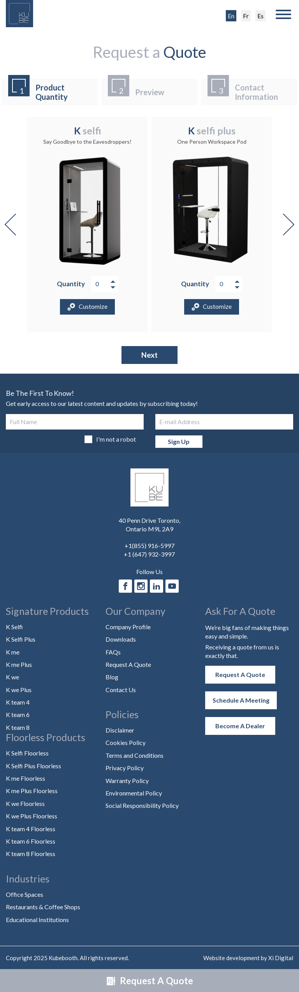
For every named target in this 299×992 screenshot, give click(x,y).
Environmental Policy (134, 793)
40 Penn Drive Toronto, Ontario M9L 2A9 (149, 525)
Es (260, 15)
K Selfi (14, 626)
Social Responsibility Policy (142, 805)
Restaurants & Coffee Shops (43, 906)
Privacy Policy (125, 767)
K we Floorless (25, 803)
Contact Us (121, 689)
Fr (246, 15)
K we (12, 676)
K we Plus (19, 689)
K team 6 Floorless (30, 841)
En (231, 15)
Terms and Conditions (135, 755)
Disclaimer (120, 730)
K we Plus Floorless (31, 816)
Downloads (121, 639)
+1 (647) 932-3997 (149, 554)
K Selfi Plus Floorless (33, 765)
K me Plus (19, 664)
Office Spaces (24, 894)
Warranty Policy (127, 780)
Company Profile (128, 626)
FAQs (113, 652)
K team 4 (18, 702)
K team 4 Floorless (30, 828)
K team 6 (18, 714)
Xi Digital (280, 957)
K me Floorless (25, 778)
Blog (112, 676)
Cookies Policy (126, 742)
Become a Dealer (240, 725)
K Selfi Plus (20, 639)
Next (283, 224)
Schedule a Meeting (241, 700)
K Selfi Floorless (27, 753)
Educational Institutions (37, 919)
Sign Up (179, 441)
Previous (15, 224)
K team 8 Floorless (30, 853)
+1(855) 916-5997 (149, 545)
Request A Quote (150, 980)
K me (12, 652)
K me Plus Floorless (32, 790)
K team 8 (18, 727)
